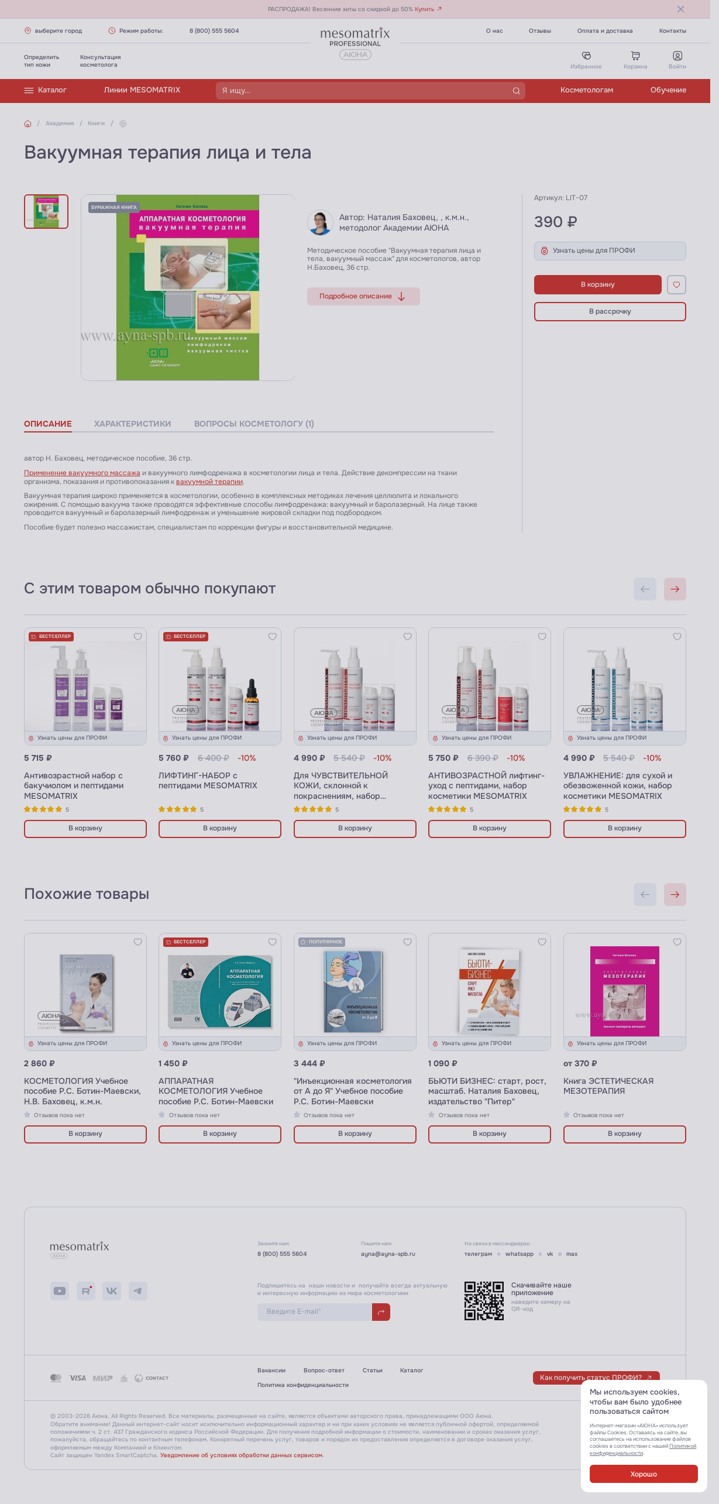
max (571, 1254)
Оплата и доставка (605, 31)
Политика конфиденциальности (303, 1385)
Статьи (373, 1370)
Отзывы (540, 31)
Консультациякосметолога (100, 60)
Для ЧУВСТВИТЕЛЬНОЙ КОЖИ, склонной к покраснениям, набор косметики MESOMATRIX (343, 791)
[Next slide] (675, 589)
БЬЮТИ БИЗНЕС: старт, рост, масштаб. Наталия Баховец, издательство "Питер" (487, 1091)
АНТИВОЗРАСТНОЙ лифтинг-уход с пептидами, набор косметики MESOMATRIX (486, 785)
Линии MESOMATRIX (142, 90)
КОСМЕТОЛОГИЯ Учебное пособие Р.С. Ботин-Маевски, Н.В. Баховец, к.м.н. (82, 1091)
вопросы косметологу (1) (254, 423)
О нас (494, 31)
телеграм (478, 1254)
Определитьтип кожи (41, 60)
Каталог (45, 90)
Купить (428, 9)
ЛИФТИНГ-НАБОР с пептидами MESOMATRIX (208, 780)
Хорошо (644, 1474)
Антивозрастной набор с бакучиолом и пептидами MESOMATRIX (73, 785)
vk (550, 1254)
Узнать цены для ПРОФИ (587, 251)
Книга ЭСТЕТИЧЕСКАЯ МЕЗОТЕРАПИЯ (608, 1086)
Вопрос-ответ (324, 1370)
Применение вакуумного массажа (82, 473)
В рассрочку (610, 311)
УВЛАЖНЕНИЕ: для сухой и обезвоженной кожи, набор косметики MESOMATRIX (617, 785)
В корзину (598, 284)
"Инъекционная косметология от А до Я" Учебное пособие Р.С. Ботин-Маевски (353, 1091)
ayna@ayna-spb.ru (388, 1254)
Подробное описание (363, 296)
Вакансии (271, 1370)
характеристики (132, 423)
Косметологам (586, 90)
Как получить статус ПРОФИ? (596, 1377)
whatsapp (519, 1254)
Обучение (668, 90)
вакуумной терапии (209, 482)
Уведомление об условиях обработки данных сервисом (241, 1455)
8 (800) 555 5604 (214, 31)
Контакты (672, 31)
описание (48, 423)
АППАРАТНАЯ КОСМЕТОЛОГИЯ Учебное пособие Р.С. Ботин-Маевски (216, 1091)
